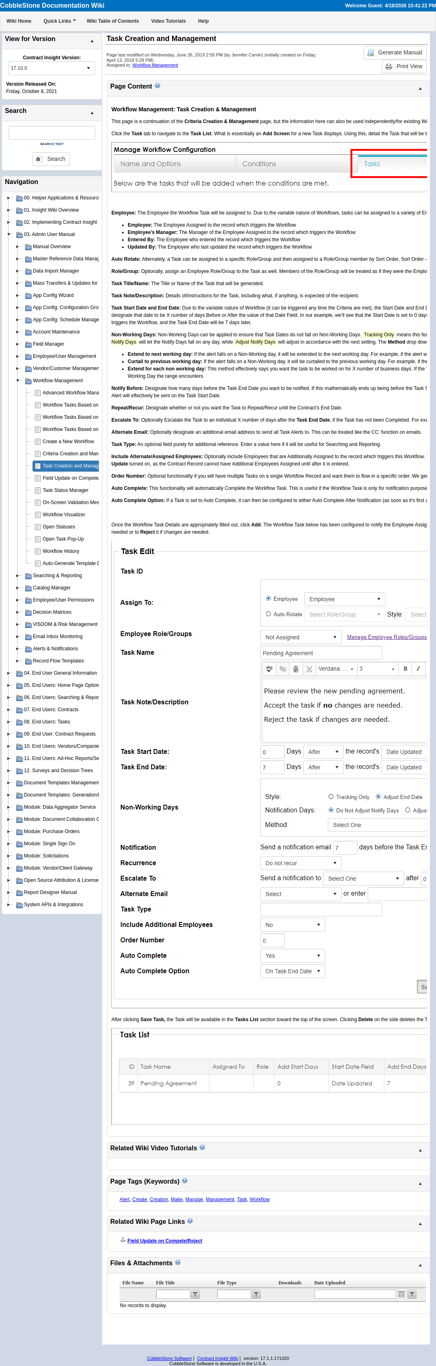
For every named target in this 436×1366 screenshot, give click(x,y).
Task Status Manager (66, 490)
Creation (159, 1199)
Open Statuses (59, 527)
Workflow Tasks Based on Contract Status (88, 429)
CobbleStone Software (169, 1358)
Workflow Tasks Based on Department (84, 417)
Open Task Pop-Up (63, 539)
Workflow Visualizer (64, 514)
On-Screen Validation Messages (77, 502)
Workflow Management (155, 65)
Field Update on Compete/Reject (78, 478)
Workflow (260, 1199)
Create (139, 1199)
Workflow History (61, 551)
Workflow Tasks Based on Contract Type (86, 405)
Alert (125, 1199)
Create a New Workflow (68, 441)
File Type (226, 1283)
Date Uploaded (329, 1283)
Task (242, 1199)
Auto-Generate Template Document (81, 563)
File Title (165, 1283)
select (88, 68)
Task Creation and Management (77, 466)
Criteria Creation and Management (80, 454)
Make (177, 1199)
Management (220, 1199)
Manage (194, 1199)
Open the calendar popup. (401, 1294)
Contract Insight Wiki (217, 1358)
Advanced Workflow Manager (75, 393)
